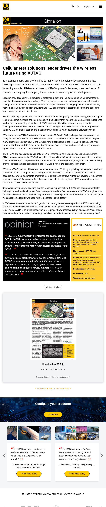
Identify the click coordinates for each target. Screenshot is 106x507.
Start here (53, 414)
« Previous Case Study (44, 388)
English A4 (53, 369)
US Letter (44, 369)
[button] (4, 455)
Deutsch (62, 369)
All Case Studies (53, 287)
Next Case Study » (63, 388)
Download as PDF (53, 364)
